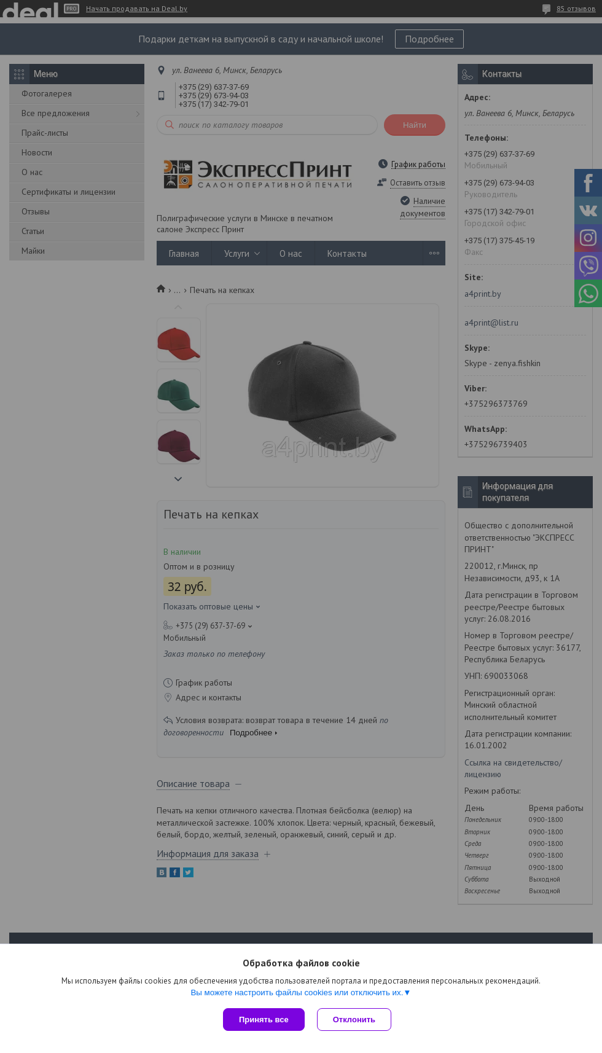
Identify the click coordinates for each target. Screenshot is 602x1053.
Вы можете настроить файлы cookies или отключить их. (296, 992)
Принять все (264, 1019)
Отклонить (354, 1019)
